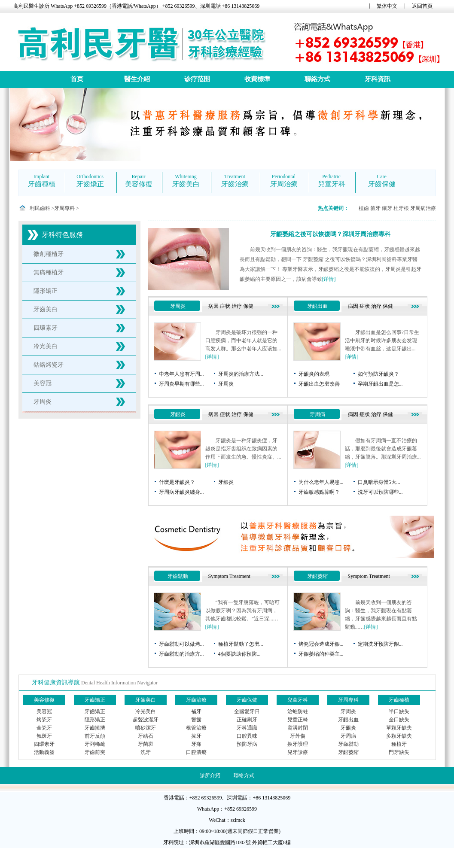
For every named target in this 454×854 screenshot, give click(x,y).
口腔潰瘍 (196, 752)
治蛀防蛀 (297, 711)
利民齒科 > (42, 208)
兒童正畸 (297, 720)
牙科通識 (247, 728)
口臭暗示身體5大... (379, 482)
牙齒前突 (95, 752)
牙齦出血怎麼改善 (319, 384)
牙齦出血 (317, 306)
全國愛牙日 (247, 711)
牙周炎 (43, 401)
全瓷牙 (44, 728)
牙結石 (145, 736)
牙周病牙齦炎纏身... (181, 492)
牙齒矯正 (95, 711)
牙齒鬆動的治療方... (181, 654)
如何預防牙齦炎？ (378, 374)
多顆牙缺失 (399, 736)
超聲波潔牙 (145, 720)
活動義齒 (44, 752)
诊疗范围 (197, 79)
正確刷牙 (247, 720)
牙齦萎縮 (317, 576)
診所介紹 (210, 775)
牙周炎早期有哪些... (181, 384)
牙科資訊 (377, 79)
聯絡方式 (317, 79)
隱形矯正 (46, 291)
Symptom (218, 576)
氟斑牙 (44, 736)
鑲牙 (387, 208)
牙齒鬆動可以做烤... (181, 644)
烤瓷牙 (44, 720)
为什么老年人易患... (321, 482)
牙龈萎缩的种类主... (321, 654)
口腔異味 (247, 736)
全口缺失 (399, 720)
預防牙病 (247, 744)
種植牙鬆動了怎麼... (240, 644)
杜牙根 (401, 208)
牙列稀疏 (95, 744)
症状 (225, 306)
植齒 (364, 208)
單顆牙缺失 (399, 728)
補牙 (196, 711)
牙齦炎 (178, 414)
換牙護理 (297, 744)
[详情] (329, 279)
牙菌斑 (145, 744)
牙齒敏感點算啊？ (319, 492)
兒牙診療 (297, 752)
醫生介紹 (137, 79)
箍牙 (375, 208)
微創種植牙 (49, 254)
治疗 (237, 306)
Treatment (239, 576)
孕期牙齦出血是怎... (380, 384)
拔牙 (196, 736)
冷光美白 (46, 346)
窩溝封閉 (297, 728)
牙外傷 (297, 736)
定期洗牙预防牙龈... (380, 644)
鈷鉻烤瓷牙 (49, 365)
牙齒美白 (46, 309)
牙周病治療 (423, 208)
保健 (248, 306)
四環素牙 (46, 328)
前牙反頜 (95, 736)
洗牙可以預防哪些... (380, 492)
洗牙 (145, 752)
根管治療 (196, 728)
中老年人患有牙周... (181, 374)
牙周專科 (64, 208)
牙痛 (196, 744)
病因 (213, 306)
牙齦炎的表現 (314, 374)
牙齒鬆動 (178, 576)
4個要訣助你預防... (239, 654)
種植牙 (399, 744)
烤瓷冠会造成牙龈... (321, 644)
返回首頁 (422, 6)
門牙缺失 (399, 752)
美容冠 (43, 383)
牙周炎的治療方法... (240, 374)
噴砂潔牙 (145, 728)
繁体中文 (387, 6)
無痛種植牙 (49, 272)
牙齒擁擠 (95, 728)
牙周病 (317, 414)
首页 (76, 79)
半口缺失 (399, 711)
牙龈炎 (226, 482)
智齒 (196, 720)
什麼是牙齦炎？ (177, 482)
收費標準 (257, 79)
